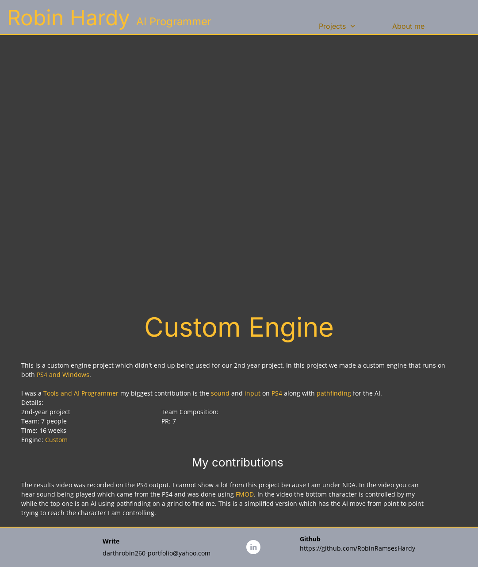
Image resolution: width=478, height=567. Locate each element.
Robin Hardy (68, 17)
